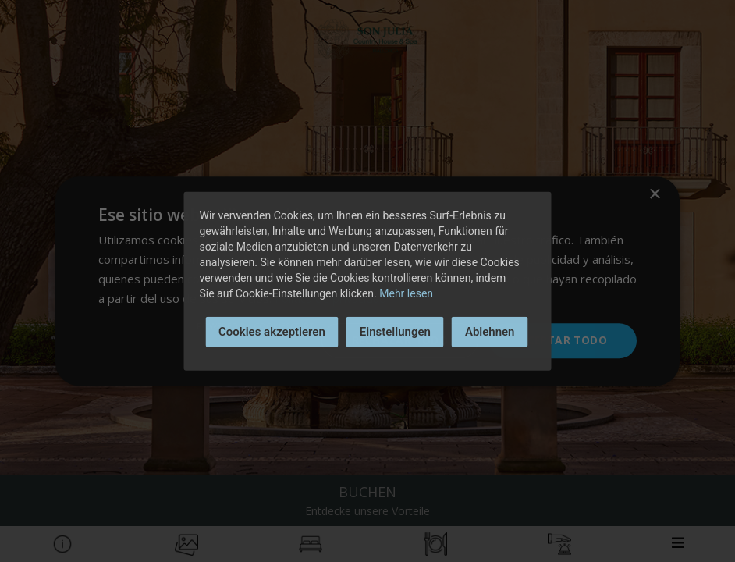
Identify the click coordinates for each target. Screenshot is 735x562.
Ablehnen (490, 332)
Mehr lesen (406, 293)
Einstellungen (395, 332)
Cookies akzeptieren (271, 332)
